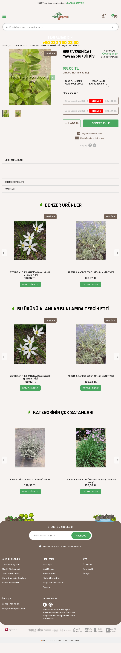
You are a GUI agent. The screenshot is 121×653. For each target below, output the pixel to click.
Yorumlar (10, 199)
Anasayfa (7, 55)
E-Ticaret (51, 650)
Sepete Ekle (101, 133)
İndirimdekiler (49, 583)
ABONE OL (81, 545)
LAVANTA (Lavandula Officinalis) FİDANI (30, 489)
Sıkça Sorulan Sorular (53, 592)
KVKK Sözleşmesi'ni (51, 556)
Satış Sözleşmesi (10, 583)
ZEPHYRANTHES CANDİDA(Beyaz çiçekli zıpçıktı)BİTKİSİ (30, 283)
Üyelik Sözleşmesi (11, 578)
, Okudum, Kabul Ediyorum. (60, 556)
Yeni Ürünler (48, 578)
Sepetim (47, 596)
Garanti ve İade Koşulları (14, 587)
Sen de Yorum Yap (110, 66)
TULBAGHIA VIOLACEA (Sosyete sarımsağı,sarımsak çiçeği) (90, 490)
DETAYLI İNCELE (30, 294)
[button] (52, 87)
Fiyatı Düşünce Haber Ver (92, 148)
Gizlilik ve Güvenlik (10, 592)
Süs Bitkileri (19, 55)
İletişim (86, 583)
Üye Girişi (87, 574)
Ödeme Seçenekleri (14, 191)
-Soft (44, 650)
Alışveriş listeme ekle (91, 143)
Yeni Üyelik (88, 578)
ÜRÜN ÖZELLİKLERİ (14, 170)
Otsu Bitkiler (34, 55)
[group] (30, 87)
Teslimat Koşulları (11, 574)
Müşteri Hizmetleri (51, 587)
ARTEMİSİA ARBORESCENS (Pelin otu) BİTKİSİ (91, 281)
